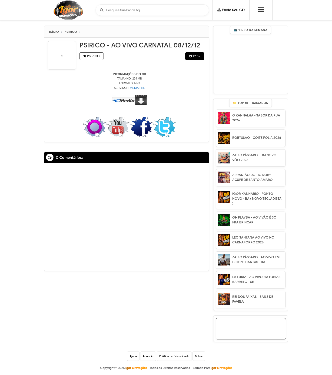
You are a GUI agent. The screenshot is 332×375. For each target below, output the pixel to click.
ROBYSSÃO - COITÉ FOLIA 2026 (256, 138)
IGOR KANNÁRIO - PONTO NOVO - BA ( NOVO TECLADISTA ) (257, 199)
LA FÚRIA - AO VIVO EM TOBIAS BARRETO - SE (256, 279)
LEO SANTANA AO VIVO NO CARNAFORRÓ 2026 (253, 240)
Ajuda (133, 356)
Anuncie (148, 356)
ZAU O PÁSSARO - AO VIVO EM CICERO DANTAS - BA (255, 259)
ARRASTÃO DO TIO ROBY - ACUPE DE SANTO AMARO (252, 177)
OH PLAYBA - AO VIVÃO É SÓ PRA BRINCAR (254, 220)
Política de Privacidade (174, 356)
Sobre (199, 356)
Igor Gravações (221, 368)
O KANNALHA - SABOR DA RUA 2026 (256, 117)
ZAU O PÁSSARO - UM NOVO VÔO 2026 (254, 157)
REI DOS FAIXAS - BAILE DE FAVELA (252, 299)
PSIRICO (91, 56)
